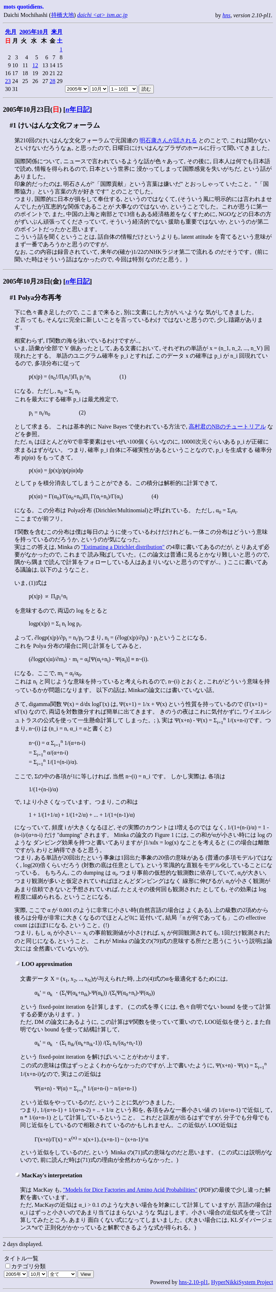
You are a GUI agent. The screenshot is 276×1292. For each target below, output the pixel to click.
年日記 (77, 109)
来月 (57, 32)
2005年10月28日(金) (32, 281)
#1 (13, 125)
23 (8, 81)
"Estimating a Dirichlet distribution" (123, 547)
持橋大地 (62, 15)
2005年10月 (33, 32)
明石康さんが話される (168, 140)
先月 (11, 32)
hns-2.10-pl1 (193, 1282)
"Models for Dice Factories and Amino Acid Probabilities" (130, 1190)
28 (52, 81)
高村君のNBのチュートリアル (227, 426)
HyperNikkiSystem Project (242, 1282)
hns (226, 15)
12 (35, 65)
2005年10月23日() (32, 109)
